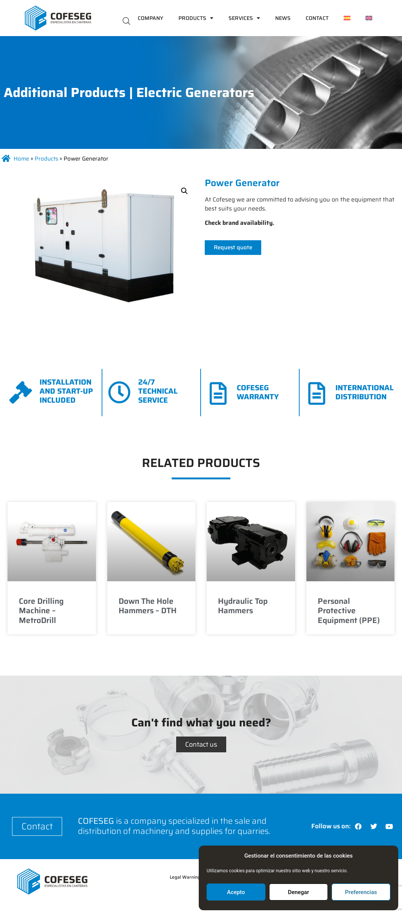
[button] (184, 191)
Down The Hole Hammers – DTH (148, 606)
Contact (317, 18)
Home (21, 158)
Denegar (298, 892)
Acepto (236, 892)
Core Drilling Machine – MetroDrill (41, 610)
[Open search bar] (126, 20)
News (283, 18)
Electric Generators (195, 92)
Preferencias (361, 892)
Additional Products (65, 92)
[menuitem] (347, 18)
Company (150, 18)
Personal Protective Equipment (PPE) (349, 610)
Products (195, 18)
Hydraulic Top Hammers (243, 606)
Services (244, 18)
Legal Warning (185, 877)
